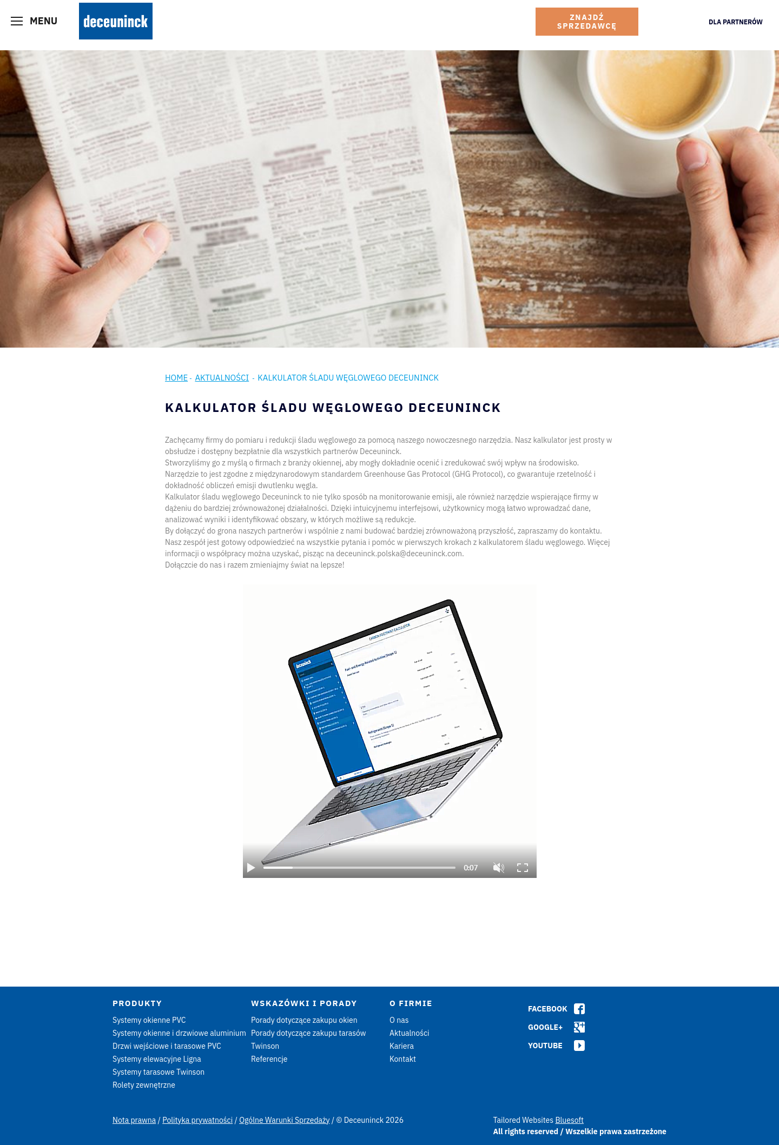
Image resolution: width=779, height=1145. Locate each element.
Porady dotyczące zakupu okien (304, 1020)
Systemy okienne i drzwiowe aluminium (179, 1033)
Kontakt (403, 1059)
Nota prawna (134, 1120)
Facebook (547, 1009)
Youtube (545, 1045)
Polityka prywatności (197, 1120)
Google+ (545, 1027)
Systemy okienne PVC (149, 1020)
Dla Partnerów (736, 22)
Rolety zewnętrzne (144, 1085)
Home (176, 377)
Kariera (402, 1046)
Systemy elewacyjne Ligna (157, 1059)
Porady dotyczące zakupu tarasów (308, 1033)
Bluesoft (569, 1120)
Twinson (265, 1046)
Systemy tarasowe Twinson (158, 1072)
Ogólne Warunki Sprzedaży (284, 1120)
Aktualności (222, 377)
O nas (399, 1020)
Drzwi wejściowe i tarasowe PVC (167, 1046)
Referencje (269, 1059)
